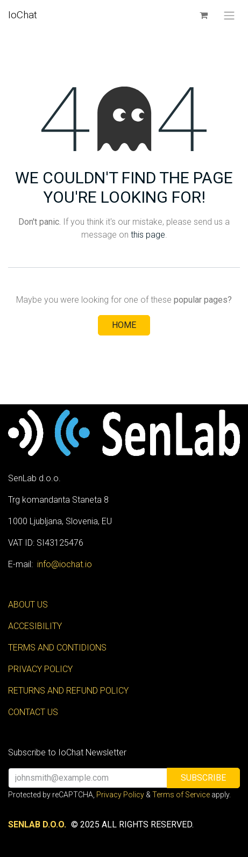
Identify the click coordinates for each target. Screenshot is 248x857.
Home (124, 325)
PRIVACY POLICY (40, 669)
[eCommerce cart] (203, 15)
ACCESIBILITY (35, 626)
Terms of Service (181, 794)
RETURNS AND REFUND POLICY (68, 690)
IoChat (22, 15)
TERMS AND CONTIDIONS (57, 647)
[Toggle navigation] (229, 15)
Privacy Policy (120, 794)
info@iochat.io (64, 564)
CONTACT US (33, 712)
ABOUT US (28, 604)
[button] (203, 778)
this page (148, 235)
